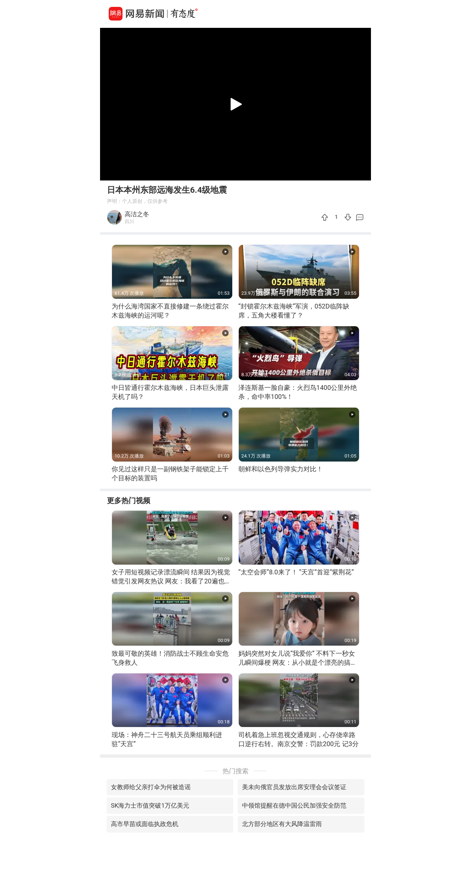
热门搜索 (235, 771)
